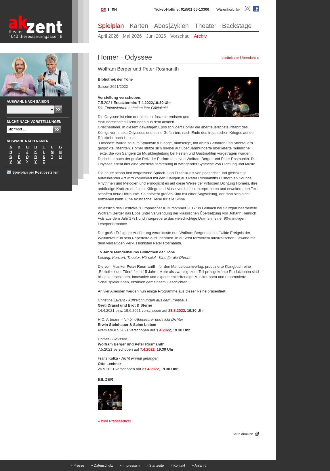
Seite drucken (243, 434)
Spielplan (111, 25)
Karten (139, 25)
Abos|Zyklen (171, 25)
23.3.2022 (176, 310)
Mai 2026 (132, 36)
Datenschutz (102, 466)
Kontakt (178, 466)
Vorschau (180, 36)
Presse (77, 466)
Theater (205, 25)
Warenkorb (225, 9)
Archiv (200, 36)
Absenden (58, 109)
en (114, 9)
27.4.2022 (150, 369)
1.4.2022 (163, 330)
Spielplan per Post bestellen (35, 172)
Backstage (237, 25)
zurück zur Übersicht (239, 58)
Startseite (155, 466)
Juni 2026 (156, 36)
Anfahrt (199, 466)
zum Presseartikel (116, 421)
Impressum (130, 466)
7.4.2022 (147, 349)
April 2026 (108, 36)
